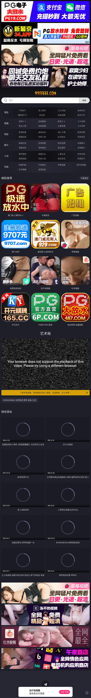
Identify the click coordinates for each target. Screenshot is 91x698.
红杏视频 (22, 169)
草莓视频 (61, 164)
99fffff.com (45, 93)
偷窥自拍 (22, 143)
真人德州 (42, 110)
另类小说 (42, 158)
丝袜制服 (42, 126)
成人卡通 (61, 132)
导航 (6, 166)
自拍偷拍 (42, 121)
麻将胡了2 (22, 115)
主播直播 (61, 126)
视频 (6, 123)
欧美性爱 (81, 132)
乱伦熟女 (61, 136)
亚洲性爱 (22, 132)
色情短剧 (42, 169)
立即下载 (64, 692)
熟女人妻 (22, 126)
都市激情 (22, 154)
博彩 (6, 112)
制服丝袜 (22, 136)
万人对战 (61, 110)
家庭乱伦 (42, 154)
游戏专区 (81, 110)
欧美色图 (61, 143)
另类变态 (81, 136)
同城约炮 (22, 164)
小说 (6, 155)
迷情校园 (22, 158)
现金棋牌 (61, 115)
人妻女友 (61, 154)
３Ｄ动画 (81, 121)
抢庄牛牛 (81, 115)
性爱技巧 (81, 158)
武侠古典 (81, 154)
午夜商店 (42, 164)
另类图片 (81, 147)
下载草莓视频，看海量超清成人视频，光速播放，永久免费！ (54, 392)
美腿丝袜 (22, 147)
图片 (6, 144)
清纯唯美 (42, 147)
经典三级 (42, 136)
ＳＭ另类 (81, 126)
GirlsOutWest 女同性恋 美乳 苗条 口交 (19, 400)
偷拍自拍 (42, 132)
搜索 (84, 100)
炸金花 (42, 115)
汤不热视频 (81, 164)
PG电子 (22, 110)
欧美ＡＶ (61, 121)
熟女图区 (61, 147)
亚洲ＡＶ (22, 121)
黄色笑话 (61, 158)
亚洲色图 (42, 143)
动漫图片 (81, 143)
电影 (6, 134)
